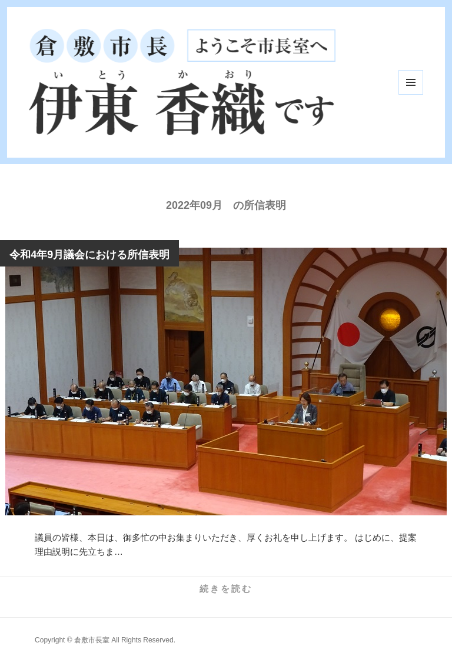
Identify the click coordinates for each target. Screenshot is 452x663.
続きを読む (226, 589)
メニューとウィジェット (410, 82)
